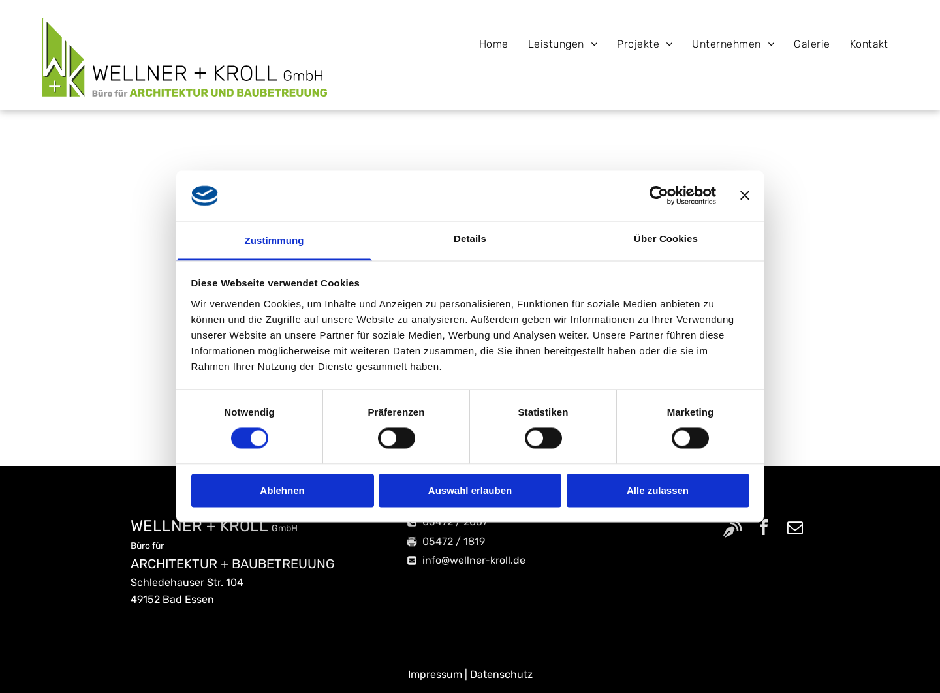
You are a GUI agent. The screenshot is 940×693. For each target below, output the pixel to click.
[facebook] (763, 530)
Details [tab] (470, 238)
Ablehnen (282, 490)
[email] (795, 530)
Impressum (435, 674)
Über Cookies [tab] (666, 238)
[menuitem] (493, 44)
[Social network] (732, 530)
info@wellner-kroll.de (473, 560)
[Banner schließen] (744, 195)
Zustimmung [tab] (274, 240)
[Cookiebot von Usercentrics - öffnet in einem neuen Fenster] (659, 196)
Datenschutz (501, 674)
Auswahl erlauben (470, 490)
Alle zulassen (658, 490)
